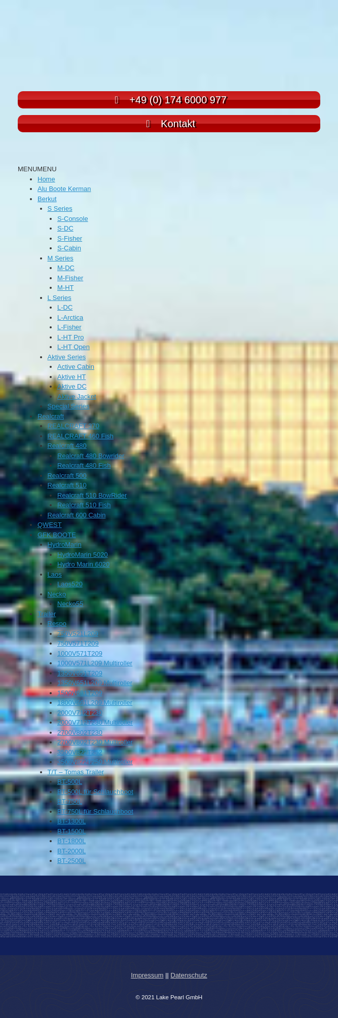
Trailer (46, 614)
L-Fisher (69, 327)
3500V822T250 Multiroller (95, 762)
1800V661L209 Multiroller (94, 702)
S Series (60, 208)
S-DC (65, 228)
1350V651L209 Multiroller (94, 683)
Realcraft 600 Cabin (77, 515)
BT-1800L (71, 841)
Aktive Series (67, 357)
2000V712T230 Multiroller (95, 722)
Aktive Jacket (76, 396)
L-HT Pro (70, 337)
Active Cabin (75, 366)
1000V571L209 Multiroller (94, 663)
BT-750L (69, 801)
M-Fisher (70, 278)
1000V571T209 (79, 653)
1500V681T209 (79, 693)
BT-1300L (71, 821)
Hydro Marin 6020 (83, 564)
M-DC (65, 268)
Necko (57, 594)
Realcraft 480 (67, 445)
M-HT (65, 287)
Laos (55, 574)
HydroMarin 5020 (82, 554)
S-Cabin (69, 248)
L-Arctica (70, 317)
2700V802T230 (79, 732)
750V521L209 (77, 633)
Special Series (69, 406)
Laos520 (70, 584)
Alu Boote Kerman (64, 189)
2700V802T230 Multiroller (95, 742)
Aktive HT (71, 377)
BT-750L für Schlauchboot (95, 811)
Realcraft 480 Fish (84, 465)
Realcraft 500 (67, 475)
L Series (59, 297)
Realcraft (50, 416)
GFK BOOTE (56, 535)
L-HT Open (73, 347)
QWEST (49, 525)
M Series (60, 258)
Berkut (47, 199)
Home (46, 179)
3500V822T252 (79, 752)
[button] (37, 169)
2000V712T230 (79, 713)
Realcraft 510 (67, 485)
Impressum (147, 975)
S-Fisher (69, 238)
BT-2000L (71, 851)
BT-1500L (71, 831)
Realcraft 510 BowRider (92, 495)
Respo (57, 623)
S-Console (72, 218)
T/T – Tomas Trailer (76, 772)
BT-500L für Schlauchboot (95, 792)
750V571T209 (78, 643)
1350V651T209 (79, 673)
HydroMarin (65, 544)
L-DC (64, 307)
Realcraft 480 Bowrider (90, 456)
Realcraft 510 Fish (84, 505)
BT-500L (69, 781)
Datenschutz (189, 975)
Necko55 (70, 604)
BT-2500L (71, 860)
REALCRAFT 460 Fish (81, 436)
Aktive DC (72, 386)
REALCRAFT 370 (73, 426)
